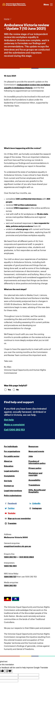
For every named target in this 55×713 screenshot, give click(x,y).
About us (8, 461)
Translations (34, 485)
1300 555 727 (10, 577)
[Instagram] (35, 508)
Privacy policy (35, 468)
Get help (9, 420)
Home (6, 19)
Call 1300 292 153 (14, 429)
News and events (36, 451)
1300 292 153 (10, 557)
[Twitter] (9, 508)
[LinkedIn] (34, 503)
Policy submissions (12, 496)
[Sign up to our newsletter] (17, 519)
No (15, 389)
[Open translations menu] (10, 523)
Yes (7, 389)
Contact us (9, 486)
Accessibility (34, 480)
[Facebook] (10, 503)
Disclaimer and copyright (35, 474)
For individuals (11, 447)
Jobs (31, 456)
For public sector (11, 456)
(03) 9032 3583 (26, 557)
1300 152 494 (10, 566)
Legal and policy (11, 471)
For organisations (12, 451)
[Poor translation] (8, 671)
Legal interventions (13, 491)
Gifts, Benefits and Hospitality (37, 491)
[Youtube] (9, 513)
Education (8, 466)
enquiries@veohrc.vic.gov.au (17, 546)
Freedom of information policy (37, 462)
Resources (33, 447)
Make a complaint (14, 424)
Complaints (9, 476)
